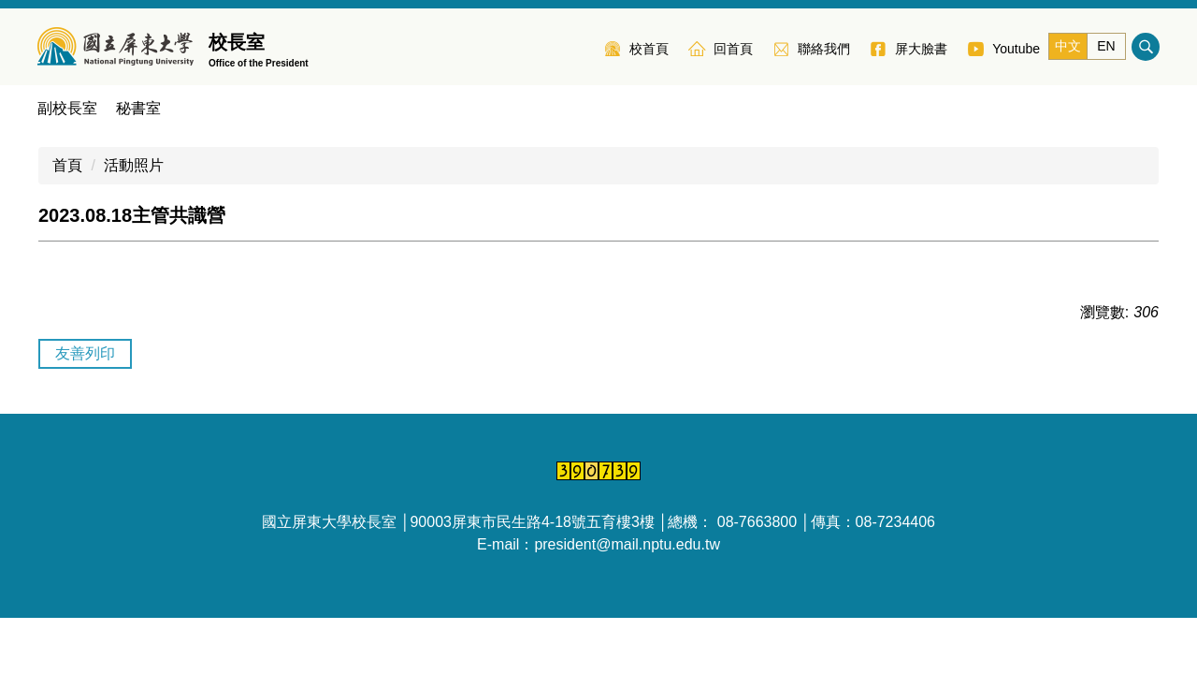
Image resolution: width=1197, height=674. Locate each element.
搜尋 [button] (1146, 47)
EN (1106, 45)
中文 (1068, 45)
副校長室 (67, 108)
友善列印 (85, 353)
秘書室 (138, 108)
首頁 (67, 165)
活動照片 (134, 165)
